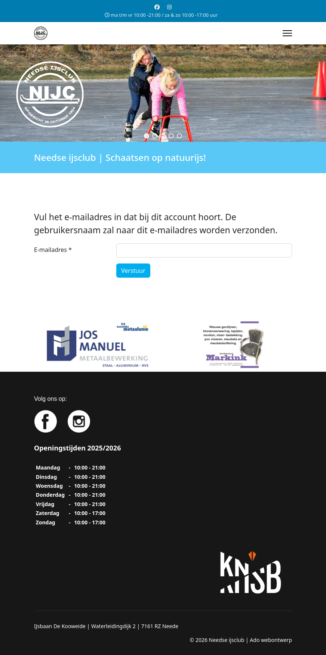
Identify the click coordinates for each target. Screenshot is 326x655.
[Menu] (287, 33)
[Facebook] (157, 6)
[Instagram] (169, 6)
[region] (163, 93)
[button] (146, 135)
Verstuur (133, 270)
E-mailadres (53, 250)
